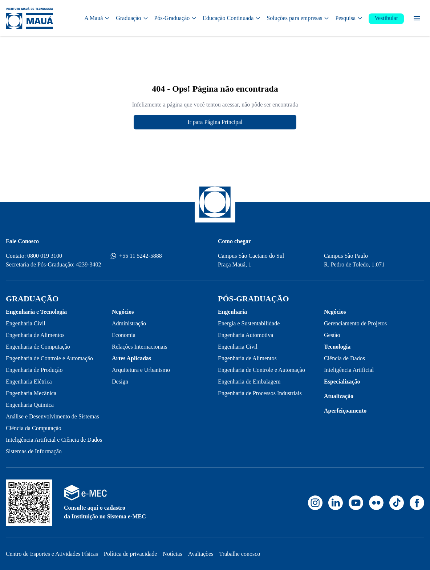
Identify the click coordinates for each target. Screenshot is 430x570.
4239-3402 (88, 264)
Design (120, 381)
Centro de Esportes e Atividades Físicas (52, 554)
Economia (123, 335)
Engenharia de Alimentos (35, 335)
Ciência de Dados (344, 358)
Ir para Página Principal (215, 122)
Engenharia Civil (25, 323)
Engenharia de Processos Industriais (260, 393)
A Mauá (97, 18)
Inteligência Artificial (349, 370)
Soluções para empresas (298, 18)
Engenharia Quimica (30, 405)
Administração (129, 323)
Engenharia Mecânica (31, 393)
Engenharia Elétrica (29, 381)
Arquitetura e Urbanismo (141, 370)
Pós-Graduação (175, 18)
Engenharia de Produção (34, 370)
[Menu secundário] (417, 18)
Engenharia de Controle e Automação (49, 358)
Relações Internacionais (139, 347)
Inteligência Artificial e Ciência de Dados (54, 440)
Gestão (332, 335)
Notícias (172, 554)
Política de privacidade (130, 554)
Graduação (132, 18)
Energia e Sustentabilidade (249, 323)
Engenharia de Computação (38, 347)
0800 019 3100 (44, 256)
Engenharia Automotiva (245, 335)
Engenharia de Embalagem (249, 381)
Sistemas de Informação (34, 451)
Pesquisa (349, 18)
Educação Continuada (232, 18)
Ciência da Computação (33, 428)
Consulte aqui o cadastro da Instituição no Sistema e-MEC (105, 512)
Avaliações (201, 554)
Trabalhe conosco (239, 554)
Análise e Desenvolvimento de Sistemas (52, 416)
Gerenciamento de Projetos (355, 323)
